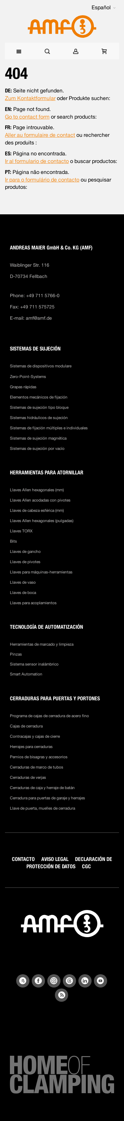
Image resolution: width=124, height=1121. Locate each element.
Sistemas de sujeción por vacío (37, 448)
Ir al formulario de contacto (37, 161)
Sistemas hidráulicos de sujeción (39, 417)
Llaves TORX (21, 531)
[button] (103, 8)
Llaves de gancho (25, 551)
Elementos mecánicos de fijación (38, 397)
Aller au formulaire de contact (40, 135)
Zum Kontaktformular (30, 98)
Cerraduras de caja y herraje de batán (42, 787)
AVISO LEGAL (54, 859)
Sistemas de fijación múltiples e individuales (49, 428)
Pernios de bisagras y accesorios (38, 757)
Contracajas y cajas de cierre (35, 736)
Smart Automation (26, 674)
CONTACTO (23, 859)
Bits (14, 541)
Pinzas (16, 654)
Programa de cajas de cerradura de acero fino (49, 716)
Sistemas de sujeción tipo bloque (39, 407)
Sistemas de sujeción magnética (38, 438)
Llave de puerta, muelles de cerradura (42, 808)
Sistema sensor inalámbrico (34, 664)
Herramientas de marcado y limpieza (41, 644)
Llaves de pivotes (25, 562)
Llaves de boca (23, 592)
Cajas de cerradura (26, 726)
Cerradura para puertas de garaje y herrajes (47, 798)
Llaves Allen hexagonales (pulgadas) (41, 520)
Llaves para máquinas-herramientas (41, 572)
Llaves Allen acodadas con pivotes (40, 500)
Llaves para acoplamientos (33, 603)
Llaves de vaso (23, 582)
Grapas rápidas (23, 387)
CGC (86, 866)
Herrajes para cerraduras (31, 746)
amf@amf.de (39, 318)
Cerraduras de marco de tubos (36, 767)
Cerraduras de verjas (28, 777)
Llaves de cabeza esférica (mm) (37, 510)
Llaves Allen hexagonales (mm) (37, 490)
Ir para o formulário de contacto (42, 180)
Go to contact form (27, 117)
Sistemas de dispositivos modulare (40, 366)
